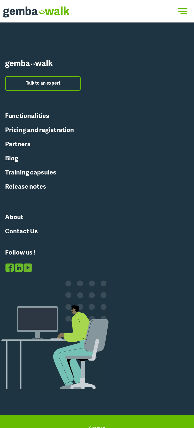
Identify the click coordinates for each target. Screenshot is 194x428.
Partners (18, 144)
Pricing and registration (39, 130)
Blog (11, 159)
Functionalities (27, 116)
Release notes (25, 187)
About (14, 217)
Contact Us (21, 232)
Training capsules (30, 173)
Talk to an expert (43, 83)
